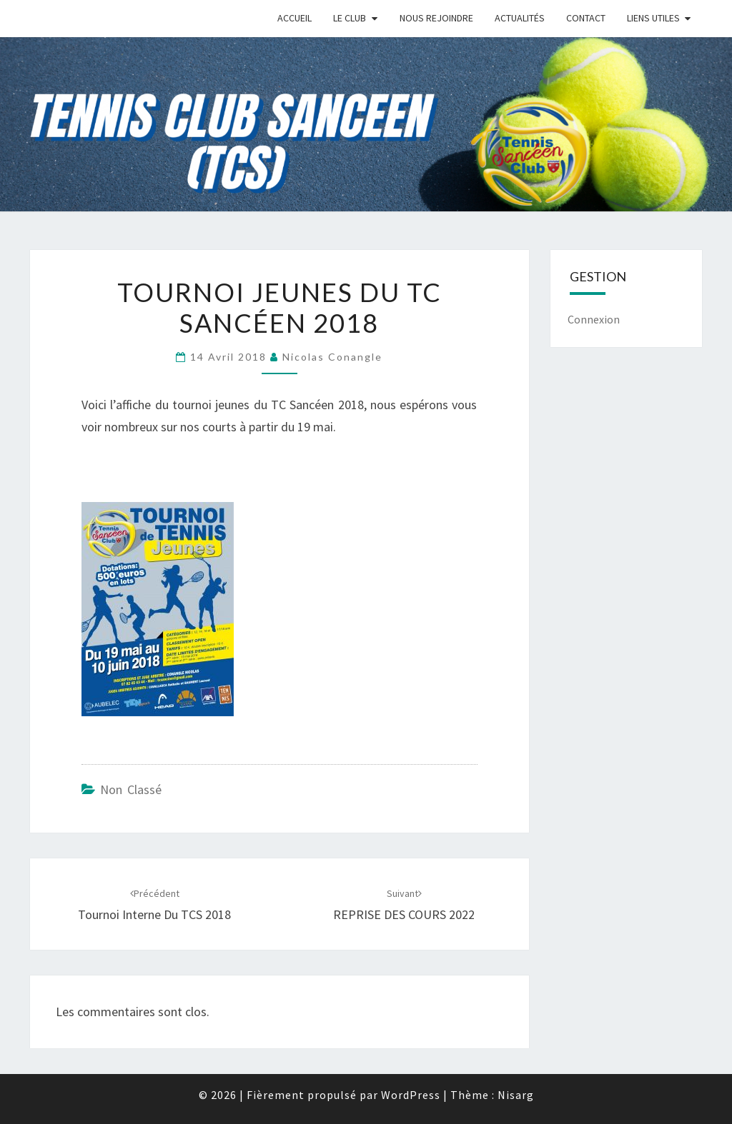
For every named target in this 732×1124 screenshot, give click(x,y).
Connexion (594, 319)
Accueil (294, 17)
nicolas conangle (332, 357)
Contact (585, 17)
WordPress (410, 1095)
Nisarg (516, 1095)
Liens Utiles (653, 17)
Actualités (520, 17)
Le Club (349, 17)
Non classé (131, 789)
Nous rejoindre (436, 17)
